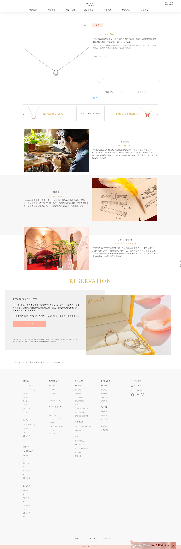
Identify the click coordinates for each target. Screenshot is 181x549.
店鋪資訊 (126, 10)
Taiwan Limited (54, 400)
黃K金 (84, 25)
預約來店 (109, 92)
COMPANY (90, 539)
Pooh (50, 411)
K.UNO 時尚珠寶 (26, 362)
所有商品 (26, 456)
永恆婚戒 (26, 405)
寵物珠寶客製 (79, 401)
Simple (51, 389)
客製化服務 (70, 10)
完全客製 (78, 393)
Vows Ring (52, 393)
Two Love (52, 397)
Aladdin (51, 423)
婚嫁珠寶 (33, 10)
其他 (24, 474)
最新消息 (107, 10)
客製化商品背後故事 (81, 416)
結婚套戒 (26, 401)
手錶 (24, 509)
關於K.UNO (89, 10)
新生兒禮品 (26, 470)
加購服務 (78, 430)
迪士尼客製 (78, 397)
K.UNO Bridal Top (29, 390)
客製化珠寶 (26, 408)
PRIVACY (106, 539)
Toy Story (52, 430)
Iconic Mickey (53, 434)
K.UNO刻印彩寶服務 (82, 408)
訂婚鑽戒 (26, 393)
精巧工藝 (104, 390)
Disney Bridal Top (29, 425)
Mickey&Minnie (54, 415)
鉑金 (97, 25)
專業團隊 (104, 393)
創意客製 (78, 390)
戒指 (24, 459)
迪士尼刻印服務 (80, 412)
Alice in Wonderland (56, 426)
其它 (24, 516)
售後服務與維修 (80, 441)
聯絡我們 (78, 456)
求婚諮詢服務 (79, 445)
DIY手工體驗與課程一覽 (83, 426)
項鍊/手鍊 (40, 362)
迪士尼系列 (104, 419)
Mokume (52, 386)
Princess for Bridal (55, 419)
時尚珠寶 (51, 10)
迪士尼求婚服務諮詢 (81, 448)
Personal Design (80, 405)
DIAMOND (104, 397)
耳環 (24, 467)
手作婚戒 (26, 412)
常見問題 (78, 452)
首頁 (14, 362)
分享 (95, 98)
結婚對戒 (26, 397)
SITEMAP (75, 539)
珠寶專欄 (144, 10)
